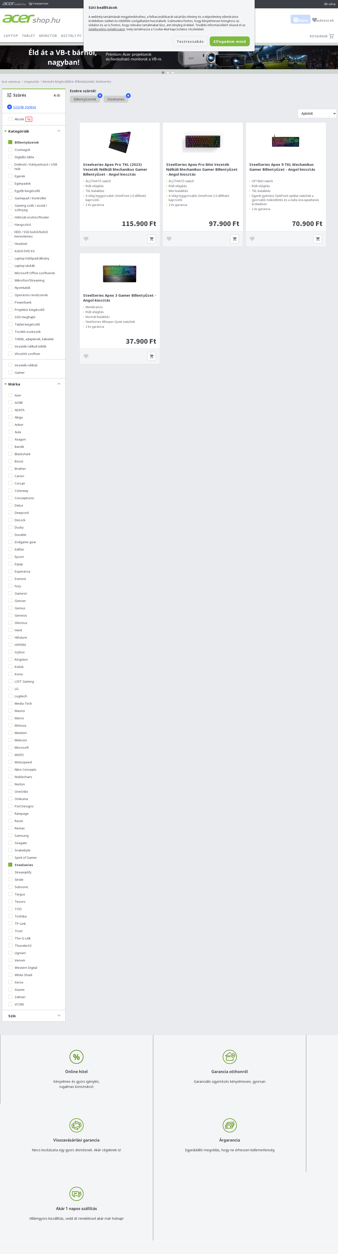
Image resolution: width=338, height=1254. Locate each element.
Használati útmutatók (222, 1207)
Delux (15, 505)
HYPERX (17, 645)
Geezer (17, 601)
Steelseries (20, 865)
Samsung (18, 835)
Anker (15, 424)
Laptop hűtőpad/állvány (28, 258)
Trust (15, 931)
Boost (15, 461)
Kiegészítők (34, 81)
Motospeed (20, 762)
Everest (17, 578)
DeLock (16, 520)
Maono (16, 711)
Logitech (17, 696)
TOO (15, 909)
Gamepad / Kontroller (27, 198)
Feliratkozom (75, 1202)
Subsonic (18, 887)
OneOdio (18, 791)
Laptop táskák (21, 265)
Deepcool (18, 512)
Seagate (17, 843)
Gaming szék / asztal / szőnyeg (27, 207)
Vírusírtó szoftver (24, 353)
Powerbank (20, 302)
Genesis (17, 615)
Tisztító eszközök (24, 331)
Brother (17, 468)
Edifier (16, 549)
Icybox (16, 652)
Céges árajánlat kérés (155, 1207)
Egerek (16, 176)
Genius (16, 608)
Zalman (16, 997)
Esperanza (19, 571)
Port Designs (21, 806)
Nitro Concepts (22, 769)
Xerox (15, 982)
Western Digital (22, 967)
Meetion (17, 733)
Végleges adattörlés (221, 1222)
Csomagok (19, 149)
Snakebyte (19, 850)
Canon (16, 476)
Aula (14, 432)
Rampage (18, 813)
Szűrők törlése (21, 106)
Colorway (18, 490)
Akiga (15, 417)
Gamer (16, 372)
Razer (15, 821)
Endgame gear (22, 542)
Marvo (16, 718)
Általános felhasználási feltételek (231, 1193)
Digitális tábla (21, 157)
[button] (163, 72)
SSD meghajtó (21, 317)
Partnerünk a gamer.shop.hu (293, 1221)
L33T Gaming (21, 681)
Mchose (17, 725)
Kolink (16, 667)
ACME (15, 402)
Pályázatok (213, 1214)
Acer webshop (12, 81)
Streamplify (20, 872)
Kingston (18, 659)
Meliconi (17, 740)
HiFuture (17, 637)
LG (13, 689)
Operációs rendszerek (28, 295)
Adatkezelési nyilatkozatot (106, 29)
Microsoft (18, 747)
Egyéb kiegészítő (24, 191)
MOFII (16, 755)
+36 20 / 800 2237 (152, 1193)
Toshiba (17, 916)
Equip (15, 564)
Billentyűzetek (23, 142)
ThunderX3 (20, 945)
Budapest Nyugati (285, 1186)
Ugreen (17, 953)
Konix (15, 674)
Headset (17, 243)
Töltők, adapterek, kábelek (31, 339)
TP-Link (17, 923)
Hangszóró (19, 224)
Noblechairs (20, 777)
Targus (16, 894)
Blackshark (19, 454)
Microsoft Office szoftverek (31, 273)
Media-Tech (20, 703)
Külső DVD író (21, 251)
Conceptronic (21, 498)
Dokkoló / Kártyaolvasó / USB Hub (32, 166)
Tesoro (16, 901)
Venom (16, 960)
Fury (14, 586)
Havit (15, 630)
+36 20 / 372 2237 (152, 1200)
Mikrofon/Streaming (26, 280)
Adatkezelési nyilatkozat (224, 1200)
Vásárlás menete (218, 1186)
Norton (16, 784)
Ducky (16, 527)
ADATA (16, 410)
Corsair (16, 483)
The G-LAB (19, 938)
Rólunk (276, 1193)
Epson (16, 556)
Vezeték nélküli (22, 365)
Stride (15, 879)
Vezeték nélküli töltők (27, 346)
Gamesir (17, 593)
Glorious (17, 623)
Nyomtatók (19, 287)
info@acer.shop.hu (152, 1186)
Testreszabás (178, 41)
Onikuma (18, 799)
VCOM (16, 1004)
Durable (17, 534)
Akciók (20, 119)
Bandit (16, 446)
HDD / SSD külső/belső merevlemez (28, 234)
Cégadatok (280, 1200)
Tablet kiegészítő (24, 324)
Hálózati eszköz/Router (28, 217)
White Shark (20, 975)
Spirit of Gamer (22, 857)
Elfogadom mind (225, 41)
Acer (14, 395)
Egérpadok (19, 183)
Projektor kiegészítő (26, 309)
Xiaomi (16, 989)
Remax (16, 828)
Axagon (17, 439)
